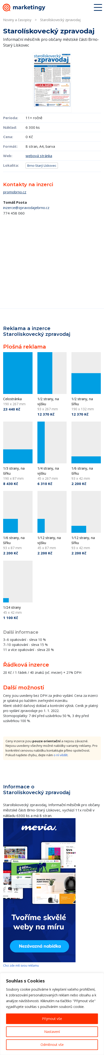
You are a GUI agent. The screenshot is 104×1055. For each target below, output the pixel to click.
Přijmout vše (52, 1018)
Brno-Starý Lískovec (41, 165)
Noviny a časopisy (17, 20)
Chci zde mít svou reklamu (21, 965)
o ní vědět (61, 755)
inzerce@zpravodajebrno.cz (26, 207)
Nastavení (52, 1031)
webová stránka (39, 155)
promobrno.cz (14, 192)
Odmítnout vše (52, 1044)
